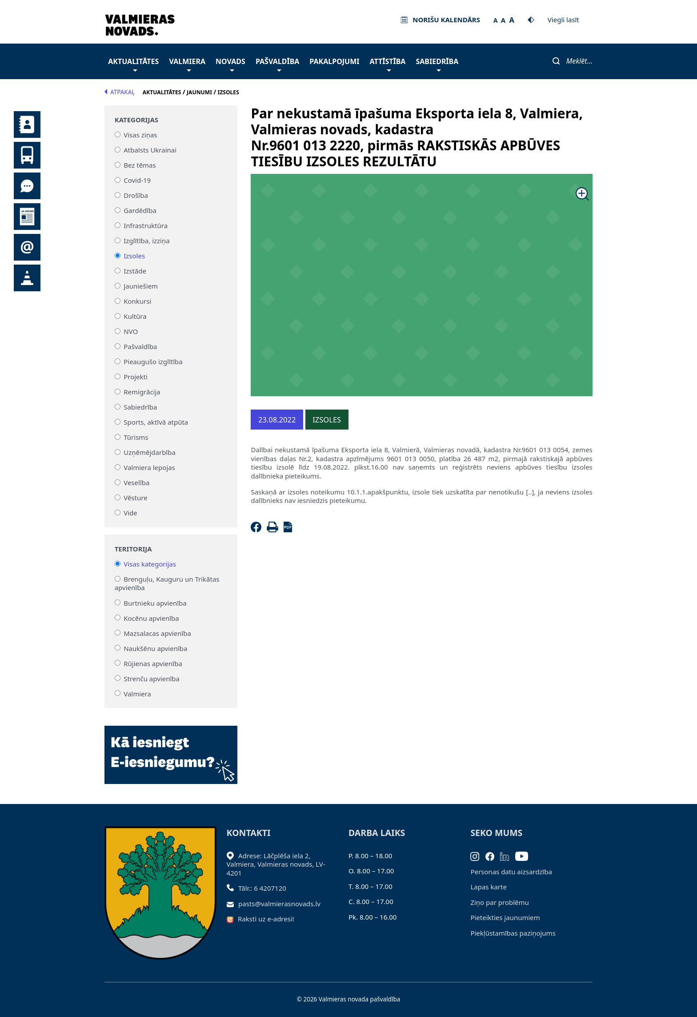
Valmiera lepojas (149, 467)
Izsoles (134, 255)
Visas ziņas (140, 134)
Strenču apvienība (152, 678)
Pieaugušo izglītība (153, 361)
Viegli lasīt (563, 19)
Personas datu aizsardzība (511, 871)
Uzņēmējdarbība (150, 452)
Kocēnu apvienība (151, 617)
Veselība (136, 482)
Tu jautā (27, 186)
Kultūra (135, 316)
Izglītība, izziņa (146, 240)
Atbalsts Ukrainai (150, 149)
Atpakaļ (119, 92)
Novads (230, 63)
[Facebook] (258, 529)
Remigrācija (142, 391)
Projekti (136, 376)
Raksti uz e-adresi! (266, 918)
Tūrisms (136, 437)
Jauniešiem (141, 285)
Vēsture (135, 497)
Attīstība (388, 63)
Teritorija (133, 549)
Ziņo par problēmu (499, 902)
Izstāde (135, 270)
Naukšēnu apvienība (155, 647)
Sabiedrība (437, 63)
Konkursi (137, 301)
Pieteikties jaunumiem (27, 247)
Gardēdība (140, 210)
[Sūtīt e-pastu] (233, 903)
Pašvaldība (277, 63)
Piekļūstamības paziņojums (512, 933)
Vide (130, 512)
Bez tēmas (140, 165)
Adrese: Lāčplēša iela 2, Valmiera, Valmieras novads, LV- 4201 (276, 864)
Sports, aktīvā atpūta (156, 422)
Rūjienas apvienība (153, 663)
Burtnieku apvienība (155, 602)
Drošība (136, 195)
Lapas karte (488, 886)
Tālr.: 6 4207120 (262, 888)
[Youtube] (524, 855)
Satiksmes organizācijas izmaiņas (27, 278)
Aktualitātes (133, 63)
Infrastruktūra (146, 225)
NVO (131, 331)
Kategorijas (136, 120)
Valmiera (187, 63)
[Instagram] (477, 855)
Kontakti (27, 124)
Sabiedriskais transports (27, 155)
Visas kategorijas (150, 563)
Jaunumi (27, 216)
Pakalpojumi (334, 61)
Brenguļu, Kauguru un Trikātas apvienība (167, 583)
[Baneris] (170, 749)
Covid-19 (137, 180)
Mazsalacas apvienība (157, 632)
